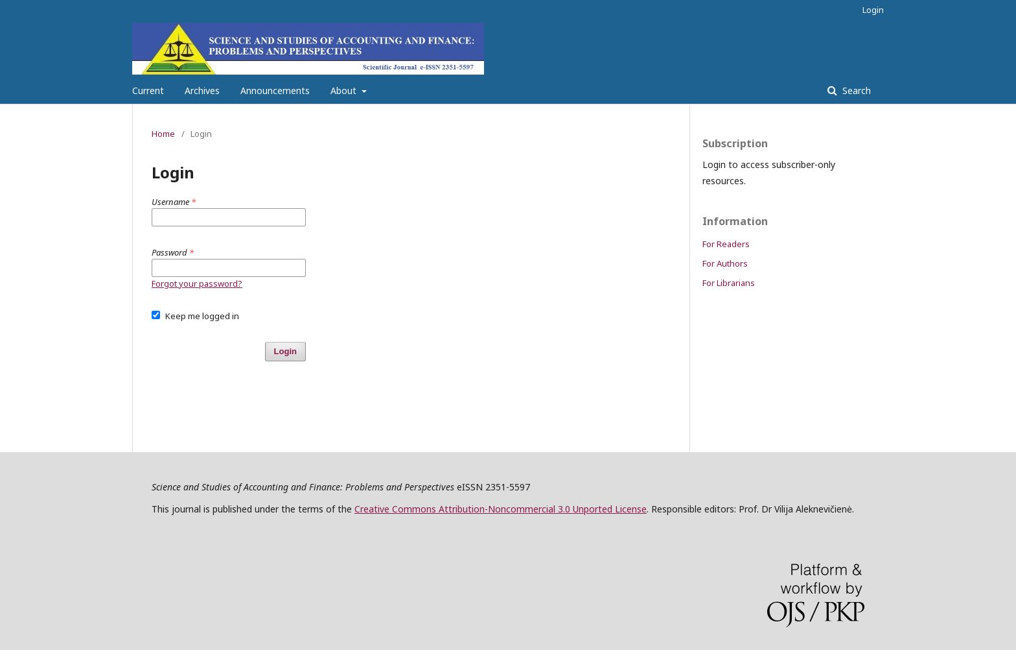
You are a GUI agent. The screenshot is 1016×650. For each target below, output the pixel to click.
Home (163, 133)
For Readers (726, 244)
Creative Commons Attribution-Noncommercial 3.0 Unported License (500, 509)
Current (148, 90)
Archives (202, 90)
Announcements (275, 90)
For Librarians (728, 283)
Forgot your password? (197, 283)
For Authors (725, 263)
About (344, 90)
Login (873, 10)
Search (855, 90)
